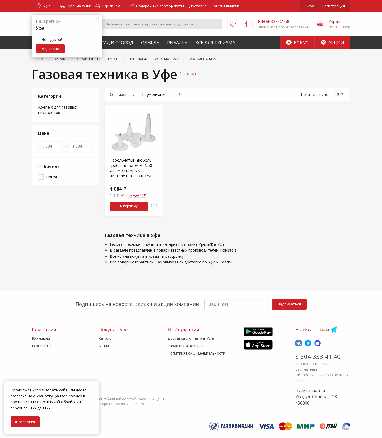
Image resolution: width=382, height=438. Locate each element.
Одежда (150, 43)
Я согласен (25, 421)
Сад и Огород (117, 43)
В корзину (129, 206)
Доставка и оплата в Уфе (191, 338)
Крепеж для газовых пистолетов (57, 109)
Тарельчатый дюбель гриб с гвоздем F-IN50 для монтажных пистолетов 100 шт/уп (131, 167)
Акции (332, 43)
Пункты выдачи (225, 5)
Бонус (297, 43)
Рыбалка (177, 43)
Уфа (43, 5)
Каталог (105, 338)
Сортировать (122, 94)
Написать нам (312, 329)
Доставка (197, 5)
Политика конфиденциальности (196, 353)
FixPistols (54, 176)
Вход (309, 5)
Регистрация (333, 5)
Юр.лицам (107, 5)
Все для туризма (215, 43)
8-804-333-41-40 (318, 356)
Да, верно (50, 48)
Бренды (49, 166)
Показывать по (314, 94)
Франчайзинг (75, 5)
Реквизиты (41, 345)
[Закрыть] (97, 19)
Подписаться (289, 304)
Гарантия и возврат (186, 345)
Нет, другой (52, 39)
